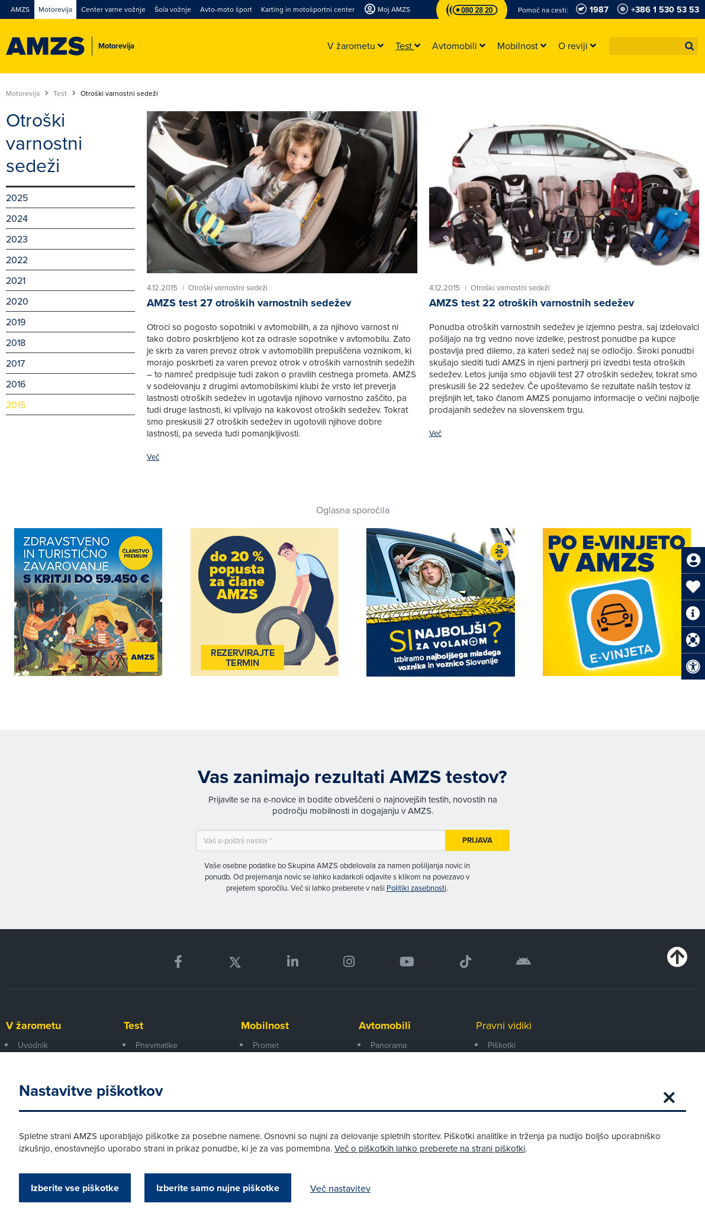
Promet (266, 1045)
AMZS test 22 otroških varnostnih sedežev (531, 302)
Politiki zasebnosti (416, 887)
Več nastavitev (345, 1188)
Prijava (477, 840)
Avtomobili (385, 1025)
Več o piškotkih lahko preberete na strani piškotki (434, 1148)
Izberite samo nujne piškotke (222, 1188)
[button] (689, 46)
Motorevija (27, 93)
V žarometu (33, 1025)
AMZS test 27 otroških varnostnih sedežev (249, 302)
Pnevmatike (157, 1045)
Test (64, 93)
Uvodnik (33, 1045)
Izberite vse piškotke (80, 1188)
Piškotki (502, 1045)
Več (153, 457)
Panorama (389, 1045)
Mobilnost (265, 1025)
